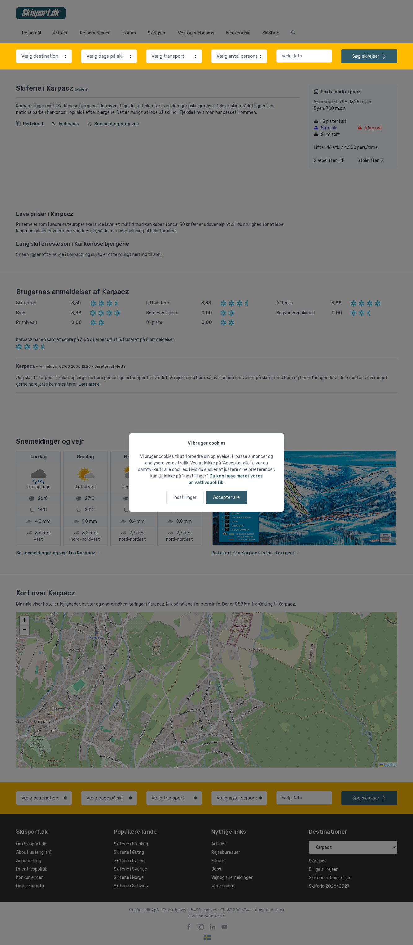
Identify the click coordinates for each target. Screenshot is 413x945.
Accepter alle (226, 497)
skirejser (369, 56)
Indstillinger (185, 497)
